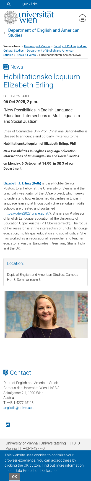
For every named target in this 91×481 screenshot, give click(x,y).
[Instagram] (7, 424)
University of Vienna (37, 46)
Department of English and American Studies (44, 33)
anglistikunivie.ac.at (19, 408)
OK (14, 477)
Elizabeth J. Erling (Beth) (22, 183)
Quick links (30, 4)
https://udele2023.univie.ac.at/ (27, 213)
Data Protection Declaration (37, 470)
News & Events (26, 55)
